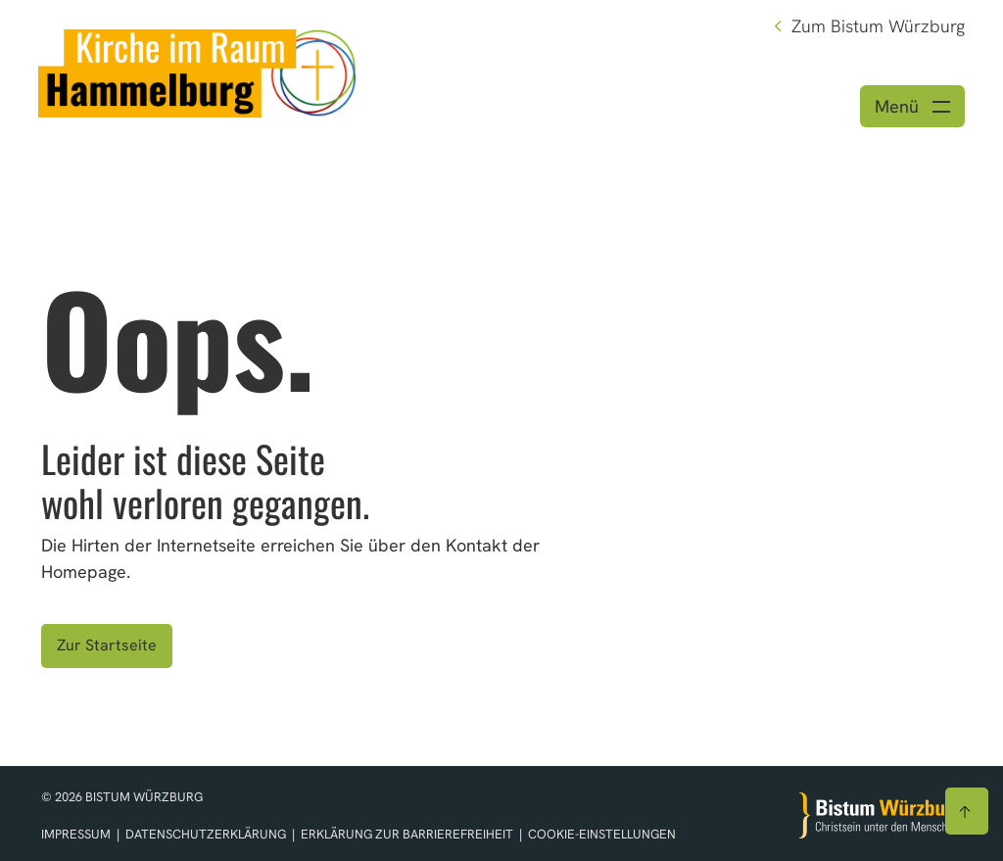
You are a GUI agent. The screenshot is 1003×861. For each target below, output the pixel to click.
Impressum (77, 834)
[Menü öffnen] (912, 106)
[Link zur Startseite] (197, 71)
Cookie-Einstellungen (602, 834)
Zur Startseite (107, 645)
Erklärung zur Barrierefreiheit (407, 834)
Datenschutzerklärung (207, 834)
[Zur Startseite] (880, 815)
